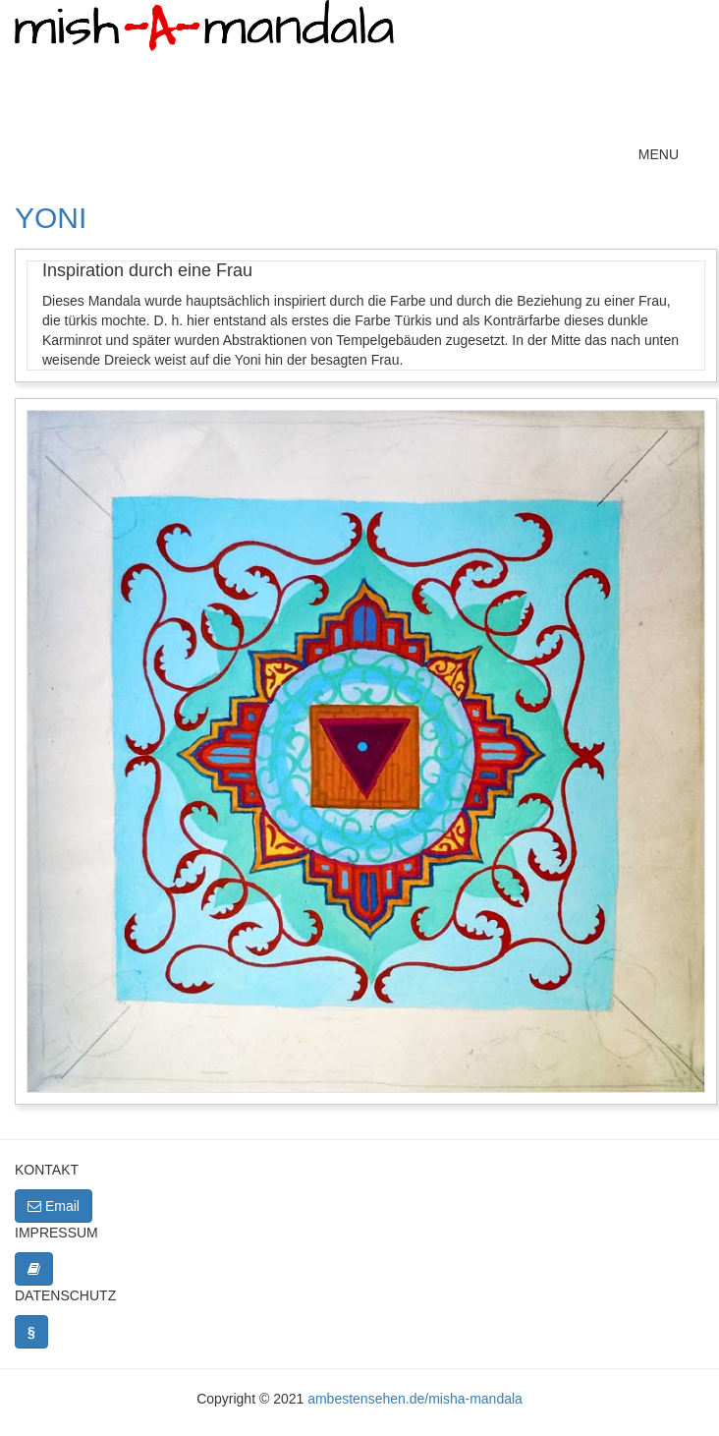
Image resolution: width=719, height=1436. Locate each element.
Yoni (50, 217)
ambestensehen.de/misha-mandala (415, 1399)
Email (54, 1206)
